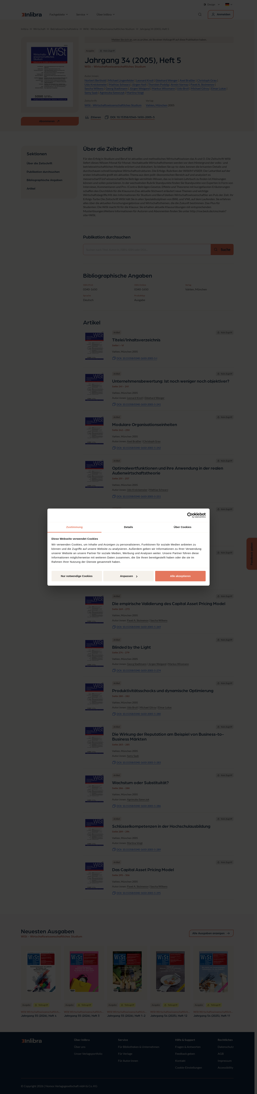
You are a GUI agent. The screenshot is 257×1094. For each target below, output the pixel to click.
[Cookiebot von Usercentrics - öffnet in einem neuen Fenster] (190, 515)
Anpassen (128, 576)
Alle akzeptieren (180, 576)
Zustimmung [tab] (74, 527)
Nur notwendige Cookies (77, 576)
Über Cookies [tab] (182, 527)
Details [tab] (128, 527)
